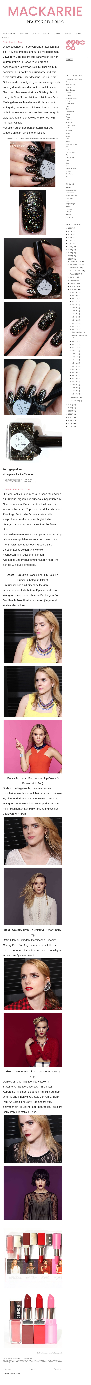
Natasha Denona (71, 144)
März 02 (75, 391)
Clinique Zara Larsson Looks (16, 489)
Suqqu (68, 163)
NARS (68, 141)
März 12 (75, 360)
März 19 (75, 329)
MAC (67, 139)
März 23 (75, 317)
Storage (68, 214)
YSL (67, 177)
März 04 (75, 385)
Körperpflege (70, 204)
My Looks (58, 1362)
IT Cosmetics (70, 128)
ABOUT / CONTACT (9, 34)
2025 (70, 231)
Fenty (68, 114)
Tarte (67, 166)
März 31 (75, 292)
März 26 (75, 308)
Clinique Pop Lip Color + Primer (42, 1362)
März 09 (75, 369)
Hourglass (69, 122)
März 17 (75, 344)
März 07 (75, 375)
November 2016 (76, 265)
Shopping (69, 212)
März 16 (75, 347)
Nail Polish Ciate (20, 481)
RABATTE (35, 34)
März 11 (75, 363)
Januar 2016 (74, 401)
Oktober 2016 (75, 268)
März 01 (75, 394)
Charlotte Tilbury (71, 98)
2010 (70, 420)
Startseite (33, 1369)
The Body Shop (71, 168)
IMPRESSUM (24, 34)
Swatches (31, 481)
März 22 (75, 320)
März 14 (75, 354)
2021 (70, 243)
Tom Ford (69, 171)
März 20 (75, 326)
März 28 (75, 301)
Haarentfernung (71, 195)
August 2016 (74, 274)
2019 (70, 250)
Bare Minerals (70, 84)
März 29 (75, 298)
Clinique (12, 1360)
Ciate (11, 481)
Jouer (68, 133)
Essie (68, 109)
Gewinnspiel (70, 193)
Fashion (68, 187)
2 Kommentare (26, 480)
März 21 (75, 323)
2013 (70, 411)
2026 (70, 228)
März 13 (75, 357)
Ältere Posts (58, 1369)
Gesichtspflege (71, 190)
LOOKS (78, 34)
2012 (70, 414)
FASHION (57, 34)
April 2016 (73, 286)
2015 (70, 405)
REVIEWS (5, 38)
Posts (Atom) (15, 1373)
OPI (67, 147)
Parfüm (68, 206)
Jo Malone (69, 130)
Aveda (68, 82)
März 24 (75, 314)
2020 (70, 247)
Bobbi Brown (70, 90)
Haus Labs (69, 120)
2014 (70, 408)
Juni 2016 (73, 280)
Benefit (68, 87)
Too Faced (69, 174)
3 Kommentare (26, 1358)
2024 (70, 234)
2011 (70, 417)
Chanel (68, 95)
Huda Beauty (70, 125)
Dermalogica (70, 103)
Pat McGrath (70, 152)
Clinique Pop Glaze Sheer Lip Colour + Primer (34, 1360)
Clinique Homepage (23, 564)
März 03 (75, 388)
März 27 (75, 304)
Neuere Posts (7, 1369)
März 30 (75, 295)
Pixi (67, 155)
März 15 (75, 351)
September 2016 (76, 271)
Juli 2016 (73, 277)
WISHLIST (46, 34)
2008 (70, 426)
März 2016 (74, 289)
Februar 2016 (75, 398)
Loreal (68, 136)
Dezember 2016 (76, 262)
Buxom (68, 93)
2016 (70, 259)
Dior (67, 106)
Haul (67, 201)
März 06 (75, 378)
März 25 (75, 311)
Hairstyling (69, 198)
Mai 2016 (73, 283)
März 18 (75, 341)
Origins (68, 149)
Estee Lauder (70, 112)
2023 (70, 237)
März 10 (75, 366)
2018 (70, 253)
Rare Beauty (70, 158)
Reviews (69, 209)
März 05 (75, 381)
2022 (70, 240)
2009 (70, 423)
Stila (67, 160)
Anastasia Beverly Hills (74, 79)
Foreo (68, 117)
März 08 (75, 372)
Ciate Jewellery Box (12, 42)
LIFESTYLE (68, 34)
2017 (70, 256)
